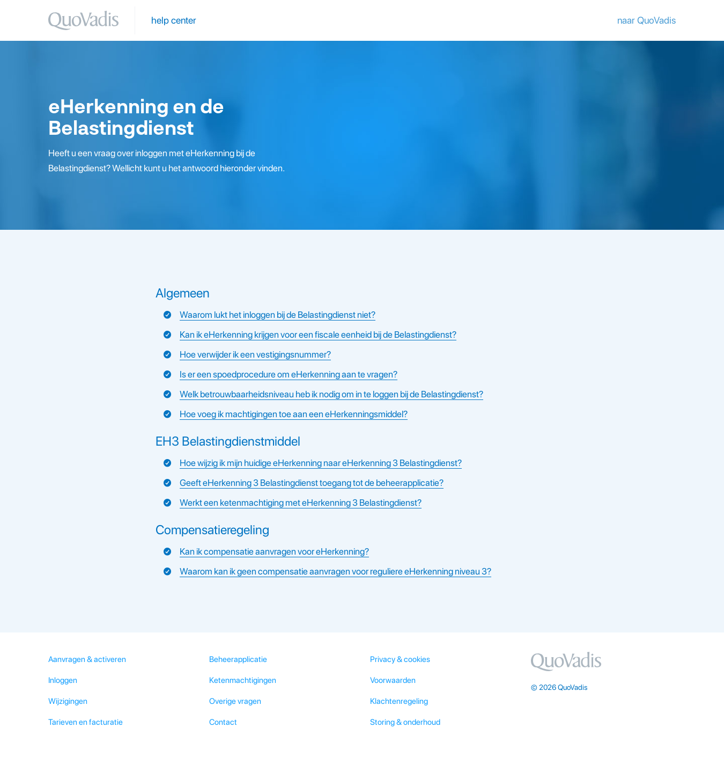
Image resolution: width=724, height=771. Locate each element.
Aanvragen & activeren (87, 659)
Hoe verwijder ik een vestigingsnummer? (255, 354)
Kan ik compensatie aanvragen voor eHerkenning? (274, 551)
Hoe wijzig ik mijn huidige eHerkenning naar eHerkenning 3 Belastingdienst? (321, 462)
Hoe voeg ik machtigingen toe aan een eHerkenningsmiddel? (294, 414)
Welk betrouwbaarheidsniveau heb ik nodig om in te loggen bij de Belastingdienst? (331, 394)
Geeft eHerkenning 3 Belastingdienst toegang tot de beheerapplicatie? (312, 482)
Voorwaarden (393, 680)
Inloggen (62, 680)
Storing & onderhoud (405, 722)
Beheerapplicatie (238, 659)
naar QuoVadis (646, 20)
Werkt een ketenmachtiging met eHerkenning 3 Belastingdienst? (301, 502)
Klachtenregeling (399, 701)
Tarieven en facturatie (85, 722)
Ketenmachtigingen (242, 680)
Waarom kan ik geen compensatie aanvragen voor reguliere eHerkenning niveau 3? (335, 571)
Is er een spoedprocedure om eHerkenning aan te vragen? (288, 374)
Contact (223, 722)
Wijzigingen (67, 701)
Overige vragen (235, 701)
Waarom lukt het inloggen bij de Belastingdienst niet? (277, 314)
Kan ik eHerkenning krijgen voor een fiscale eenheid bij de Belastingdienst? (318, 334)
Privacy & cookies (400, 659)
